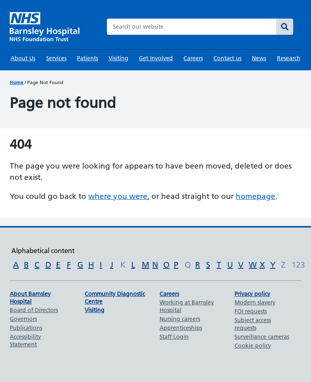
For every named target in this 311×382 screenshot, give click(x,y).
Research (288, 58)
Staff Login (174, 336)
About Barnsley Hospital (30, 297)
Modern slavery (254, 302)
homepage (255, 196)
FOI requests (250, 311)
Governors (23, 319)
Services (56, 58)
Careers (193, 58)
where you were (117, 196)
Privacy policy (252, 294)
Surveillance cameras (261, 336)
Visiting (118, 58)
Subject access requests (252, 324)
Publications (26, 327)
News (259, 58)
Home (16, 82)
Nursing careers (180, 319)
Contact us (227, 58)
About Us (23, 58)
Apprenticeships (181, 327)
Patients (87, 58)
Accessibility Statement (25, 340)
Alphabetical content (43, 251)
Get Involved (156, 58)
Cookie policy (252, 345)
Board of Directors (34, 310)
